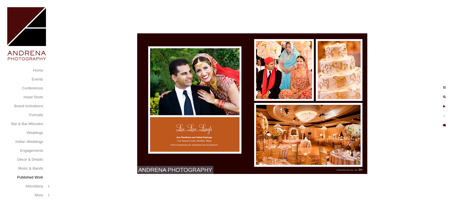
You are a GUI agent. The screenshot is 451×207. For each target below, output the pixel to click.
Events (37, 79)
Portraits (36, 115)
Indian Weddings (29, 141)
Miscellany (34, 186)
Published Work (30, 177)
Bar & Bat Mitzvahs (27, 124)
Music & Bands (30, 168)
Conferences (32, 88)
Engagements (31, 150)
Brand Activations (28, 106)
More (39, 195)
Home (38, 70)
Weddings (34, 133)
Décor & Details (30, 159)
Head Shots (33, 97)
